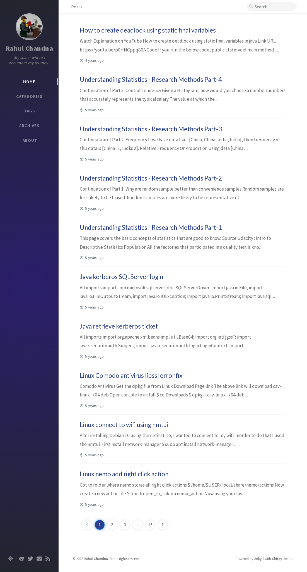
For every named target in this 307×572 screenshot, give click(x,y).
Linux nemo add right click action (124, 474)
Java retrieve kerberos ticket (119, 326)
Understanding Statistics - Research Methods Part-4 (151, 79)
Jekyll (259, 558)
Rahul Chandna (29, 48)
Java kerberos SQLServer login (121, 276)
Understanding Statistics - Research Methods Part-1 (151, 227)
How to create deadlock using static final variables (148, 30)
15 (150, 524)
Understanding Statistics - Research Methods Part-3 (151, 129)
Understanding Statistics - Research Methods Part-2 (151, 178)
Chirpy (277, 558)
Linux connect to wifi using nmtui (124, 424)
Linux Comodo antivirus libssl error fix (131, 375)
